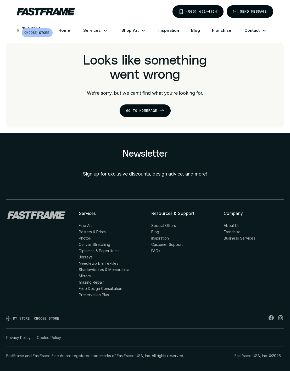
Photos (85, 238)
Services (92, 30)
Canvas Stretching (94, 244)
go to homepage (145, 110)
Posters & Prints (92, 232)
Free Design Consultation (100, 288)
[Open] (65, 320)
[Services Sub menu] (108, 30)
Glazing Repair (91, 282)
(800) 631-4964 (198, 11)
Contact (252, 30)
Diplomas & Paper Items (99, 250)
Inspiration (168, 30)
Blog (195, 30)
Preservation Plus (94, 295)
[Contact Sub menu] (267, 30)
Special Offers (163, 225)
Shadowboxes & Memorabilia (104, 269)
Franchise (221, 30)
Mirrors (85, 276)
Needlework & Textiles (98, 263)
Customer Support (167, 244)
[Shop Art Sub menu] (146, 30)
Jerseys (86, 257)
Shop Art (130, 30)
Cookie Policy (49, 337)
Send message (250, 11)
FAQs (155, 250)
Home (64, 30)
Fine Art (85, 225)
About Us (231, 225)
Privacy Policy (18, 337)
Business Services (239, 238)
